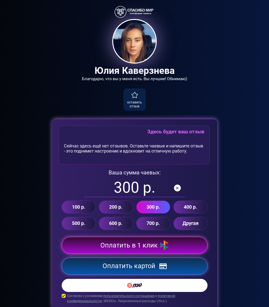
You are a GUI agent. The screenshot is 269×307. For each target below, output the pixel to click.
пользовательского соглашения (129, 296)
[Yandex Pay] (135, 285)
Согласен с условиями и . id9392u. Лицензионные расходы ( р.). (135, 298)
